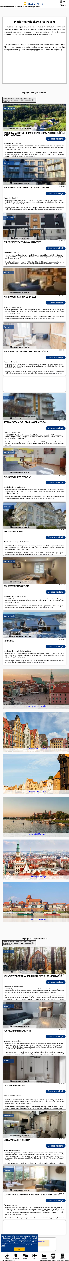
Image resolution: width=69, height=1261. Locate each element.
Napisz (66, 1260)
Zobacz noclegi (55, 139)
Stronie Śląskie (9, 108)
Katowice (7, 1006)
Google (34, 1236)
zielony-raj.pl (34, 3)
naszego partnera (29, 156)
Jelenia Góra (8, 1115)
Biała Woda (8, 507)
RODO (3, 1246)
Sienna (6, 163)
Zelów (6, 951)
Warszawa (7, 1170)
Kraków (6, 1061)
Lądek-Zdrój (8, 218)
